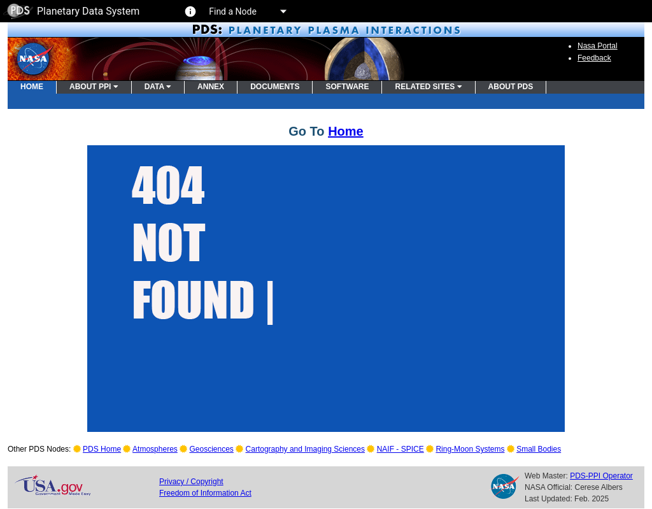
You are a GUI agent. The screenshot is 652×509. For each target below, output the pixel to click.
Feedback (594, 58)
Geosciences (212, 449)
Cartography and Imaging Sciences (305, 449)
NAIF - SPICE (400, 449)
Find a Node (247, 11)
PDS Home (102, 449)
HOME (31, 86)
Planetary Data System (71, 11)
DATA (158, 86)
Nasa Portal (598, 45)
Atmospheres (155, 449)
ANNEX (210, 86)
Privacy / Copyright (191, 481)
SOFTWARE (347, 86)
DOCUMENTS (274, 86)
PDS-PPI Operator (601, 475)
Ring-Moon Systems (470, 449)
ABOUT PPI (93, 86)
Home (346, 131)
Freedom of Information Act (205, 493)
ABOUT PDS (511, 86)
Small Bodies (538, 449)
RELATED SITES (428, 86)
